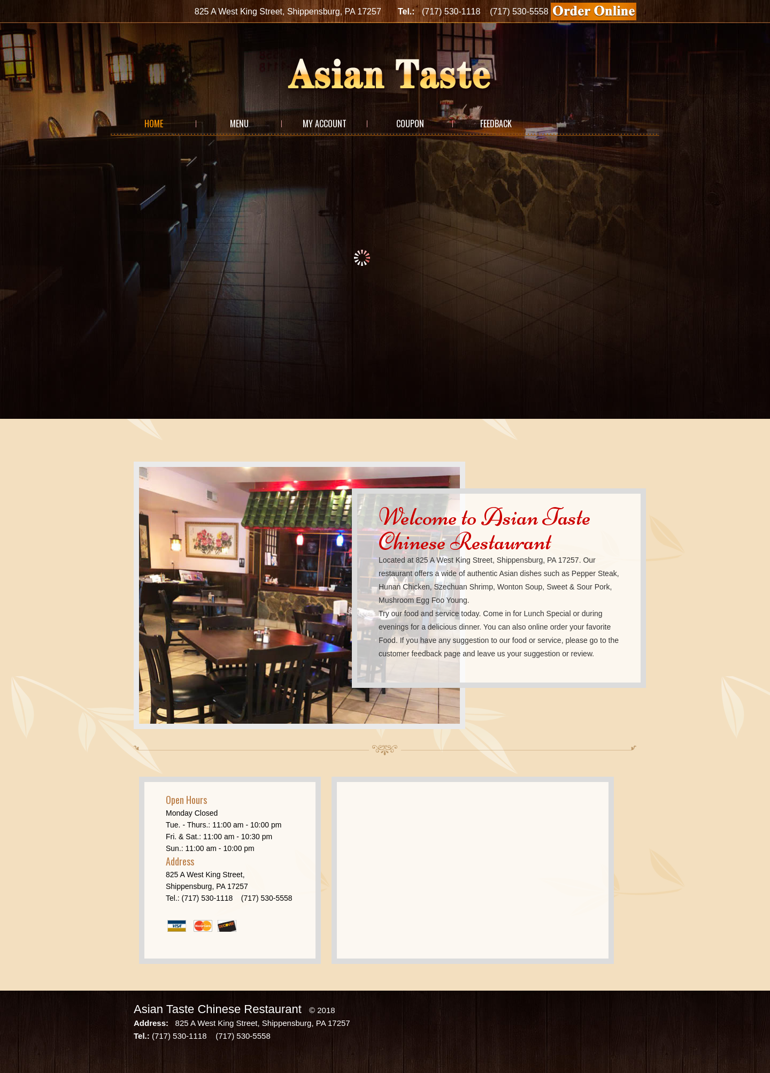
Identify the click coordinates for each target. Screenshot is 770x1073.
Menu (239, 123)
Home (153, 123)
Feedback (496, 123)
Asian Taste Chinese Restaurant (218, 1009)
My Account (324, 123)
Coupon (410, 123)
